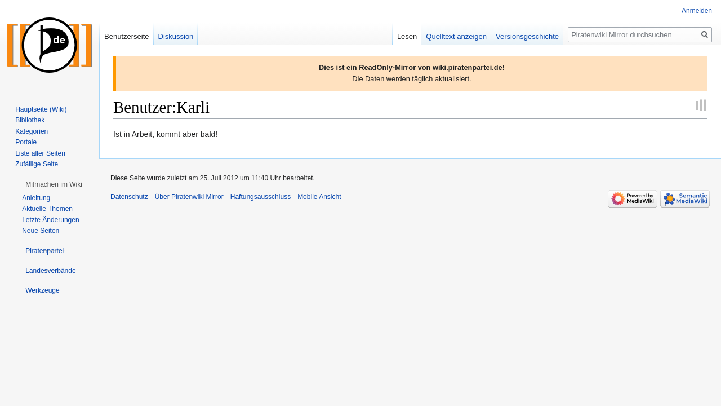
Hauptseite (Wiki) (40, 109)
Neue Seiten (40, 231)
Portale (26, 142)
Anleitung (36, 198)
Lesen (407, 36)
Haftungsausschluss (260, 197)
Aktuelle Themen (47, 209)
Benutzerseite (126, 36)
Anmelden (697, 11)
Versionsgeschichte (527, 36)
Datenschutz (129, 197)
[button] (53, 184)
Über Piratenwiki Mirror (189, 197)
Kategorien (31, 131)
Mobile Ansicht (319, 197)
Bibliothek (29, 120)
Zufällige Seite (36, 164)
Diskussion (176, 36)
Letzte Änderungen (50, 220)
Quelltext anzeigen (456, 36)
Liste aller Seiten (40, 153)
